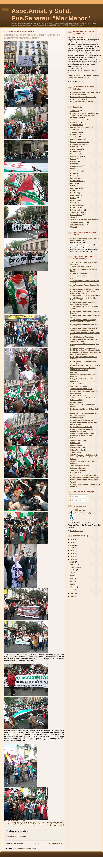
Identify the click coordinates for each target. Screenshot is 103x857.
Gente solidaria (76, 171)
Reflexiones (74, 207)
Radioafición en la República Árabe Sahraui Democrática (83, 430)
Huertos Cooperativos (78, 99)
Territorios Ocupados (56, 825)
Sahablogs (74, 438)
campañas (74, 137)
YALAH (73, 482)
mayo (72, 578)
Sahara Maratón (76, 445)
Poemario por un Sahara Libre (81, 420)
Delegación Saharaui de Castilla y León (85, 365)
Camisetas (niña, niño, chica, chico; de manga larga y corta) (84, 239)
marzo (72, 584)
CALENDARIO (75, 132)
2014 (72, 551)
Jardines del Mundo (77, 384)
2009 (72, 593)
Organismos (75, 195)
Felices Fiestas (76, 166)
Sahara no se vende (77, 447)
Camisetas (74, 134)
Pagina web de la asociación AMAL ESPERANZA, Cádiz (83, 414)
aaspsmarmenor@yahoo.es (78, 77)
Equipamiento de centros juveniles (83, 97)
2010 (72, 562)
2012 (72, 556)
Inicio (36, 843)
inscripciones (75, 178)
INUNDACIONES (76, 181)
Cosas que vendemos (78, 142)
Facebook (74, 163)
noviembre (74, 567)
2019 (72, 539)
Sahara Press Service (78, 450)
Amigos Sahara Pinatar (79, 273)
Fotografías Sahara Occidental (81, 379)
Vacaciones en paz (77, 224)
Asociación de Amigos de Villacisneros (85, 295)
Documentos (75, 151)
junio (72, 575)
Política (35, 824)
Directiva (81, 510)
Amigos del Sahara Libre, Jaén (81, 266)
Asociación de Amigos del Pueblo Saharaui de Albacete (83, 299)
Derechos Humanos (77, 144)
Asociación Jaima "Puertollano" (82, 337)
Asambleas (74, 129)
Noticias (73, 193)
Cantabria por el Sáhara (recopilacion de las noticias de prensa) (85, 353)
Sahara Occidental (57, 824)
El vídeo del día (76, 156)
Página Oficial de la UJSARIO (81, 427)
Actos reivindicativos (49, 822)
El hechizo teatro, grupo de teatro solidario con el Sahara (83, 369)
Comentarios (75, 500)
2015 (72, 548)
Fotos (72, 168)
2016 (72, 545)
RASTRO (73, 202)
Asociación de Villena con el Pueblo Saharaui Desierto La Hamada (83, 329)
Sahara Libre (75, 443)
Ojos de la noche (76, 402)
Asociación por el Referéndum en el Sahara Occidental (83, 340)
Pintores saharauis (77, 417)
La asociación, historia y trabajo (82, 101)
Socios (72, 217)
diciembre (74, 564)
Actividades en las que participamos (29, 822)
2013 (72, 553)
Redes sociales (76, 205)
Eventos (17, 824)
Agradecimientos (76, 125)
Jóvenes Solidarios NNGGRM (81, 389)
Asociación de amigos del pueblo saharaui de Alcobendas (82, 303)
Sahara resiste (75, 452)
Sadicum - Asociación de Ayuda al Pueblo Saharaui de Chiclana (83, 434)
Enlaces (73, 159)
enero (72, 590)
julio (72, 573)
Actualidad (74, 122)
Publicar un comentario (16, 836)
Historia (73, 173)
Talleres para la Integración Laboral (83, 219)
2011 (72, 559)
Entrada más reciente (14, 843)
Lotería (73, 185)
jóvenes (73, 183)
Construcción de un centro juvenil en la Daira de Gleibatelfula (85, 93)
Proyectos (74, 200)
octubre (73, 570)
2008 (72, 596)
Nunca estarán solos (78, 395)
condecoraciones (76, 139)
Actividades (74, 111)
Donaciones (74, 154)
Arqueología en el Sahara (79, 276)
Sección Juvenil (76, 215)
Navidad (73, 190)
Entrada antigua (56, 843)
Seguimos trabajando (76, 37)
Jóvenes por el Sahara (78, 386)
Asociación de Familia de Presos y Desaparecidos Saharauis (83, 320)
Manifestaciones (26, 824)
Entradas (74, 496)
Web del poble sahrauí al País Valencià (84, 479)
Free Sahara (74, 381)
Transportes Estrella (78, 470)
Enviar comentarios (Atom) (28, 848)
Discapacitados (76, 149)
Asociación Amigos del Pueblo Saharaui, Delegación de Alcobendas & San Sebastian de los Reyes (85, 291)
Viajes (72, 227)
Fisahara (73, 372)
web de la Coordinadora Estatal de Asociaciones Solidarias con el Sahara (84, 476)
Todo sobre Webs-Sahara (79, 465)
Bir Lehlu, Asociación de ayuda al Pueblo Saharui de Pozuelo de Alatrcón (85, 349)
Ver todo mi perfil (76, 531)
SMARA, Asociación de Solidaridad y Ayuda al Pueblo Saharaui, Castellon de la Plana (85, 457)
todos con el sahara (77, 468)
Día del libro (74, 146)
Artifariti (73, 278)
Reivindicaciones (44, 824)
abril (72, 581)
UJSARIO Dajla (76, 473)
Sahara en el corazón (78, 440)
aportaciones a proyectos (80, 127)
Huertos (73, 176)
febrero (73, 587)
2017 (72, 542)
